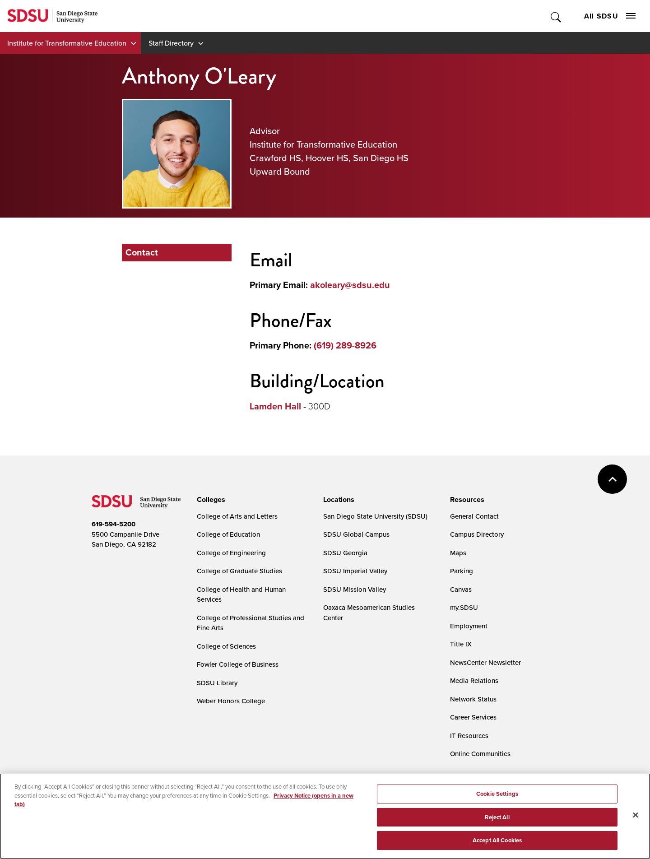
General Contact (474, 516)
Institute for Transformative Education (66, 43)
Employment (469, 626)
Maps (458, 552)
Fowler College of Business (238, 664)
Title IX (461, 644)
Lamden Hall (275, 406)
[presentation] (209, 500)
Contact (141, 252)
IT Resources (469, 735)
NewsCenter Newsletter (485, 662)
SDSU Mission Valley (354, 589)
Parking (461, 571)
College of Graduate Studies (239, 571)
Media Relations (474, 680)
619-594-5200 (113, 524)
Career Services (473, 717)
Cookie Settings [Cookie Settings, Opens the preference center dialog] (497, 795)
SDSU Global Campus (356, 534)
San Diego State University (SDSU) (375, 516)
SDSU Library (217, 682)
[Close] (635, 816)
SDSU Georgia (345, 552)
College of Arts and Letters (237, 516)
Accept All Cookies (497, 842)
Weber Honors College (231, 701)
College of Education (228, 534)
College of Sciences (226, 646)
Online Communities (480, 753)
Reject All (497, 818)
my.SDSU (464, 607)
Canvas (461, 589)
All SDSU (610, 16)
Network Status (473, 699)
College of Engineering (231, 552)
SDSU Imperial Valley (355, 571)
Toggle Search (556, 16)
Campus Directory (477, 534)
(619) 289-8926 (345, 345)
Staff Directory (171, 43)
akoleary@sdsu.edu (350, 285)
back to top (612, 479)
